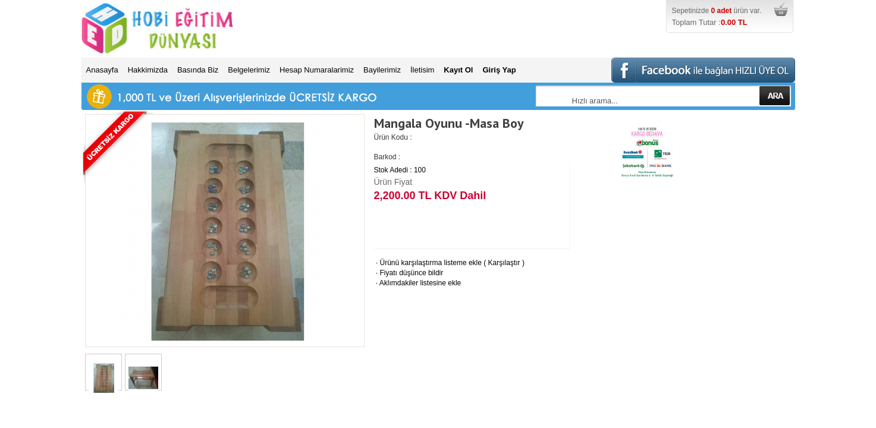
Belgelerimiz (249, 69)
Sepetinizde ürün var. (732, 17)
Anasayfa (102, 69)
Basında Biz (197, 69)
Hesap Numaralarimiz (317, 69)
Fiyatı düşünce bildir (409, 273)
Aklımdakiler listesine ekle (417, 283)
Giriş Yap (499, 69)
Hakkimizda (148, 69)
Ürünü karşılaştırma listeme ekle (428, 263)
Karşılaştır (504, 263)
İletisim (422, 69)
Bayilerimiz (382, 69)
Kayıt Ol (458, 69)
